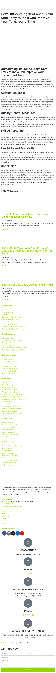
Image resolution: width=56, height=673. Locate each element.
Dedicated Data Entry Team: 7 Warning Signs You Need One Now (25, 215)
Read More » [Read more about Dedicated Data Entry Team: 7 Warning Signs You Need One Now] (6, 229)
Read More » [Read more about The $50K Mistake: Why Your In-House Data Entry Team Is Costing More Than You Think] (6, 266)
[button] (28, 9)
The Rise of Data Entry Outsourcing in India (27, 284)
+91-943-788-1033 (28, 615)
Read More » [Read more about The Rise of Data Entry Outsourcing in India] (6, 299)
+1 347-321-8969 (28, 573)
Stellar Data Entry (6, 643)
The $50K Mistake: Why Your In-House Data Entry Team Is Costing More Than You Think (27, 250)
